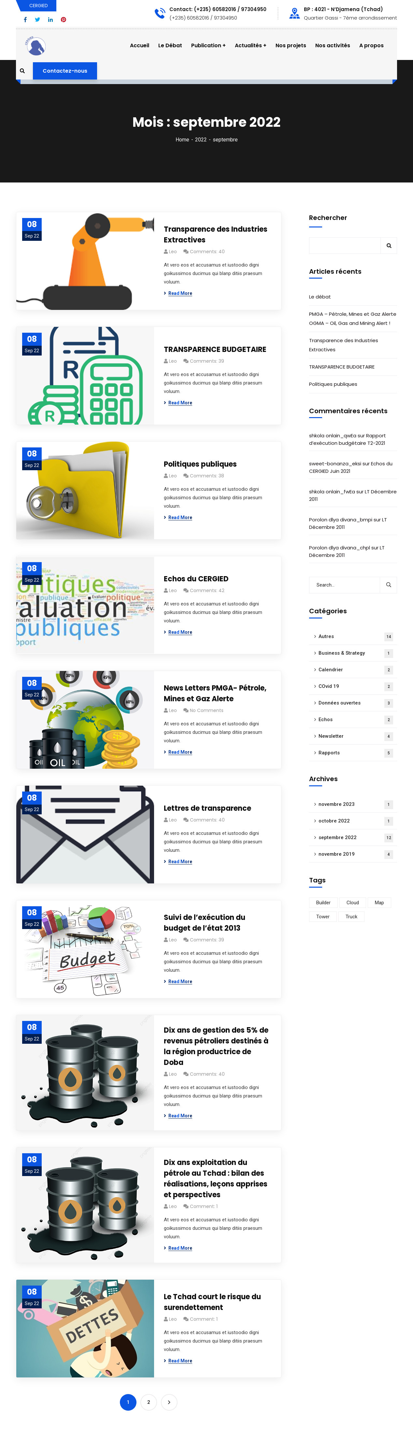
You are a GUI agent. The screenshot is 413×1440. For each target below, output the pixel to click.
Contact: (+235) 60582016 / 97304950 (217, 9)
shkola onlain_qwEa (332, 435)
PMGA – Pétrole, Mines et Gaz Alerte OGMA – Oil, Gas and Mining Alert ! (352, 319)
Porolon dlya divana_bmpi (340, 519)
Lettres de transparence (207, 808)
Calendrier (356, 670)
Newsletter (356, 736)
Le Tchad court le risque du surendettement (212, 1302)
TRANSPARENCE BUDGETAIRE (215, 349)
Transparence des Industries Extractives (215, 234)
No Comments (206, 710)
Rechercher (328, 217)
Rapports (356, 753)
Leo (173, 251)
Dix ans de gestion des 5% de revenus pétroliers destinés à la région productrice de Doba (216, 1046)
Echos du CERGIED (196, 579)
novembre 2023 (356, 804)
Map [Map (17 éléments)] (379, 903)
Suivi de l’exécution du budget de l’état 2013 (204, 922)
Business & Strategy (356, 653)
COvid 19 (356, 686)
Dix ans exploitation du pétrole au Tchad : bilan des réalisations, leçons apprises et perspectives (215, 1178)
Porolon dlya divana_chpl (339, 547)
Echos (356, 720)
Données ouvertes (356, 703)
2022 (201, 140)
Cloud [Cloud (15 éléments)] (353, 903)
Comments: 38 (207, 476)
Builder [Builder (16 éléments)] (323, 903)
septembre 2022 (356, 838)
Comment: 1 (204, 1206)
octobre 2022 (356, 821)
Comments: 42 (207, 590)
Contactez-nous (65, 71)
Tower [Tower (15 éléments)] (323, 917)
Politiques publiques (200, 464)
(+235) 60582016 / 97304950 (203, 17)
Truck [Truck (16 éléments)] (351, 917)
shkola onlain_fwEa (332, 491)
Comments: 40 (207, 251)
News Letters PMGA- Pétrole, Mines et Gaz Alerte (215, 693)
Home (182, 140)
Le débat (320, 296)
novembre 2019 (356, 854)
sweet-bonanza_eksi (335, 463)
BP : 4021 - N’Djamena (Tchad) (343, 9)
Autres (356, 637)
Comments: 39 (207, 361)
